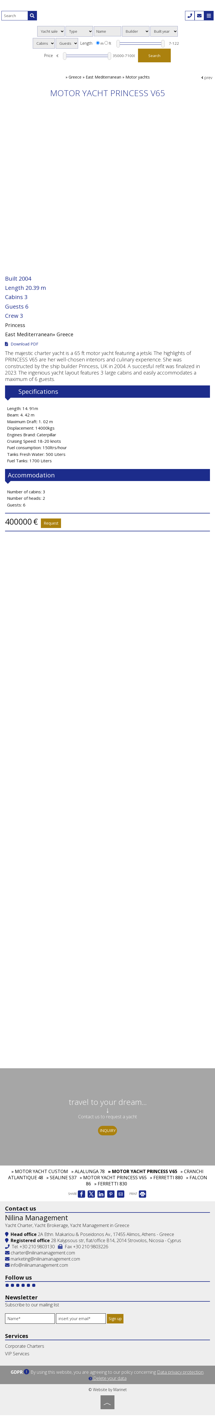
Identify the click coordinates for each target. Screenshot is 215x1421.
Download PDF (22, 345)
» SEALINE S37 (61, 1184)
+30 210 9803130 (37, 1253)
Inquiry (108, 1133)
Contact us (21, 1215)
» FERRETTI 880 (166, 1184)
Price (47, 57)
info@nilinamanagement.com (40, 1271)
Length (86, 43)
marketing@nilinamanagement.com (43, 1265)
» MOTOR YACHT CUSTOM (39, 1178)
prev (206, 80)
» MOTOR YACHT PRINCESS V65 (142, 1178)
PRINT (137, 1201)
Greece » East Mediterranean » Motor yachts (109, 80)
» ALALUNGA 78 (88, 1178)
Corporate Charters (25, 1352)
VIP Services (18, 1360)
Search (155, 57)
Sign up (116, 1325)
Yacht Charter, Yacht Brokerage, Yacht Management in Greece (68, 1232)
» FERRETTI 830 (110, 1191)
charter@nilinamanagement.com (41, 1259)
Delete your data (107, 1384)
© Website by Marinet (107, 1395)
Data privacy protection (180, 1378)
